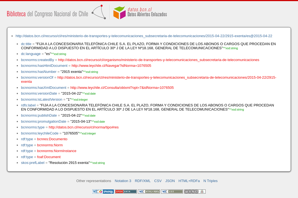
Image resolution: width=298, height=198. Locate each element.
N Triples (210, 181)
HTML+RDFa (189, 181)
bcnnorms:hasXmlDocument (43, 88)
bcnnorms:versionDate (39, 93)
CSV (158, 181)
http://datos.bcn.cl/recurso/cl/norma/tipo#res (83, 127)
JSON (170, 181)
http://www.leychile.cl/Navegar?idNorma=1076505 (111, 66)
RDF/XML (143, 181)
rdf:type (27, 139)
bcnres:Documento (52, 139)
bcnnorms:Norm (50, 145)
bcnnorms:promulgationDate (43, 121)
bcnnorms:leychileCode (39, 133)
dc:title (26, 44)
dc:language (30, 54)
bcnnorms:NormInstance (56, 151)
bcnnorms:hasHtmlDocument (44, 66)
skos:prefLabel (32, 163)
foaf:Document (48, 157)
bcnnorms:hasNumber (38, 72)
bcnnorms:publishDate (39, 115)
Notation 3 (123, 181)
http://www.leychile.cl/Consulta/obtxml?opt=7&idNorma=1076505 (122, 88)
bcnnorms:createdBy (37, 60)
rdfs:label (28, 105)
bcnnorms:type (33, 127)
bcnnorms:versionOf (37, 77)
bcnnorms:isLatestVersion (41, 99)
